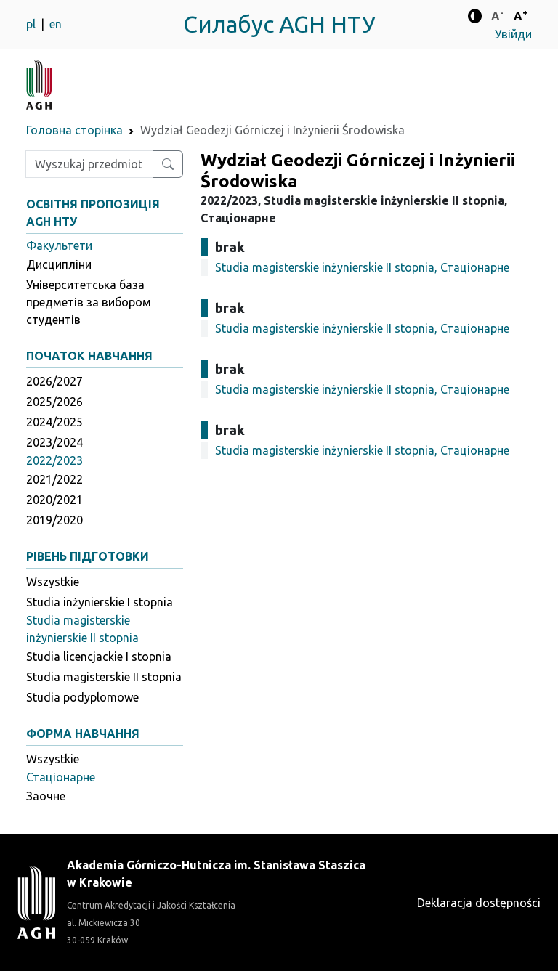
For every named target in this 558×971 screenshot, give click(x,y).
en (55, 24)
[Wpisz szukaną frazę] (89, 164)
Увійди (513, 34)
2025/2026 (54, 401)
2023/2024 (54, 442)
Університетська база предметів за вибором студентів (88, 302)
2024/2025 (54, 421)
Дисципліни (59, 264)
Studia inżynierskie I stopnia (99, 602)
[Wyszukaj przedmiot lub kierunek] (168, 164)
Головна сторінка (74, 130)
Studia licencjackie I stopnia (98, 656)
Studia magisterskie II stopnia (104, 676)
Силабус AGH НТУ (279, 24)
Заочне (45, 796)
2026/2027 (54, 381)
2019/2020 (54, 520)
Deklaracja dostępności (479, 902)
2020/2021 (54, 499)
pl (32, 24)
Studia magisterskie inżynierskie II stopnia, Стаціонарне (362, 267)
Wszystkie (52, 581)
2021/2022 (54, 479)
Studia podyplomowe (82, 697)
